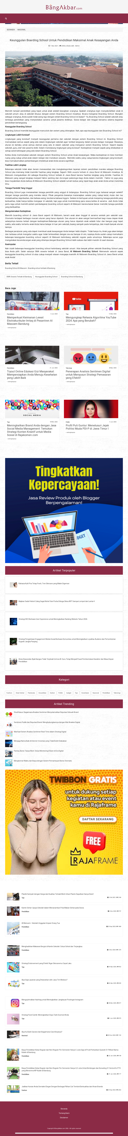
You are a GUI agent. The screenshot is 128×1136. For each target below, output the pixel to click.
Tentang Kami (64, 1113)
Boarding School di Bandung (72, 277)
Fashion (9, 693)
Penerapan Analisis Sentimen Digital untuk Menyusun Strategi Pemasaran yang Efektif (88, 374)
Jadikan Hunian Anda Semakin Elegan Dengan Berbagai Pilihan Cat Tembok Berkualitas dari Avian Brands (62, 1087)
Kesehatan (85, 693)
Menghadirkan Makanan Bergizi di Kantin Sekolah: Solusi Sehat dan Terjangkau (52, 946)
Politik (68, 422)
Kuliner (52, 693)
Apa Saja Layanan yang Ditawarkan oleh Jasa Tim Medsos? (44, 980)
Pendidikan (10, 314)
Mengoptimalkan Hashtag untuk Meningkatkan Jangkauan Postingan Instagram (52, 1000)
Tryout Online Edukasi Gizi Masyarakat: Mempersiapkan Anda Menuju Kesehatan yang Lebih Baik (32, 374)
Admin (77, 46)
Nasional (96, 693)
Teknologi (69, 368)
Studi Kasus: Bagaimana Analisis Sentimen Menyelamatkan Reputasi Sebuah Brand (46, 712)
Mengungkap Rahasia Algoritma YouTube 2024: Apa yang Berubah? (91, 319)
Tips (67, 314)
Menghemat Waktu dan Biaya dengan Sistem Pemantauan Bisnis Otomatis (43, 761)
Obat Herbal (20, 693)
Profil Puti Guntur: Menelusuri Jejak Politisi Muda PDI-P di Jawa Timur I (87, 427)
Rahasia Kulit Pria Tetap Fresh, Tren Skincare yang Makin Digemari (44, 584)
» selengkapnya (11, 327)
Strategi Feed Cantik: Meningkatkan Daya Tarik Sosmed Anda (45, 1015)
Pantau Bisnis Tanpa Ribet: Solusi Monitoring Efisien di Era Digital (38, 751)
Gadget (68, 693)
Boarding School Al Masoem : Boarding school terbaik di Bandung (30, 268)
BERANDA (11, 30)
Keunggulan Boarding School (46, 277)
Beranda (64, 1109)
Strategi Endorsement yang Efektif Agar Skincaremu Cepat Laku (46, 963)
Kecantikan (42, 693)
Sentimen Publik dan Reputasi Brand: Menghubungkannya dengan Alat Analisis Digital (47, 722)
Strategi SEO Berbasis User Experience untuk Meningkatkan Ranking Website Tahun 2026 (53, 619)
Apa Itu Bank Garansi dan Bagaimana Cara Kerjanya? (42, 1032)
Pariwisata (31, 693)
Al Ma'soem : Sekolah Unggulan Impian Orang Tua (41, 923)
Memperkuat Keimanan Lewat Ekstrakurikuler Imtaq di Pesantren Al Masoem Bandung (30, 320)
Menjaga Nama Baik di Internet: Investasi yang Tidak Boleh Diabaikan (40, 741)
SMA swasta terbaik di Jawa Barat (83, 172)
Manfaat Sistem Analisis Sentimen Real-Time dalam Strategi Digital (40, 732)
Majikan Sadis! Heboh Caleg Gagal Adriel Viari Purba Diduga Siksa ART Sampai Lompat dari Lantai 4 (57, 601)
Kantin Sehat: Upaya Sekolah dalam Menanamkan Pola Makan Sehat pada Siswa (53, 908)
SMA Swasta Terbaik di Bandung (19, 277)
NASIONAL (21, 30)
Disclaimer (64, 1118)
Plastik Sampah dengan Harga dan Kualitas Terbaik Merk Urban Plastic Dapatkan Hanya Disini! (58, 894)
